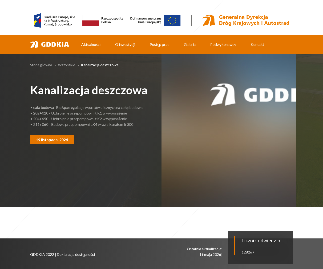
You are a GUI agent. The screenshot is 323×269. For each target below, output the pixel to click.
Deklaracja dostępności (76, 254)
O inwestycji (125, 44)
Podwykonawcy (223, 44)
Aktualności (91, 44)
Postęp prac (159, 44)
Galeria (190, 44)
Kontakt (257, 44)
